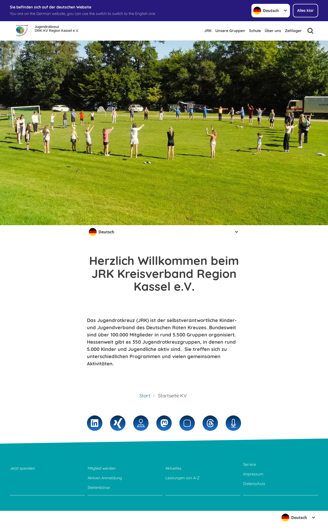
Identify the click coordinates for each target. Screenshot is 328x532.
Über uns (273, 30)
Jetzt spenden (22, 468)
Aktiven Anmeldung (105, 477)
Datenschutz (254, 483)
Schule (255, 30)
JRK (207, 30)
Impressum (253, 474)
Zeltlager (293, 30)
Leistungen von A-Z (182, 477)
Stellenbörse (99, 487)
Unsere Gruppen (230, 30)
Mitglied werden (102, 468)
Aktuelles (173, 468)
